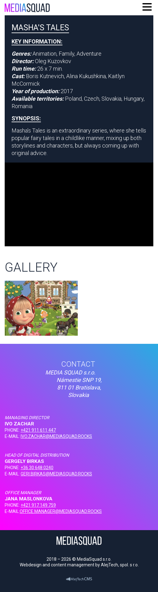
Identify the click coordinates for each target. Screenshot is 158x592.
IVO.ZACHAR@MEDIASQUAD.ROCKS (56, 436)
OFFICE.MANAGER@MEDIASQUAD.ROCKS (61, 511)
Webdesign (31, 564)
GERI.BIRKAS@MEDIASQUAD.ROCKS (56, 473)
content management (72, 564)
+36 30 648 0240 (37, 467)
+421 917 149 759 (38, 505)
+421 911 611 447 (38, 430)
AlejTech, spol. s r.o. (120, 564)
